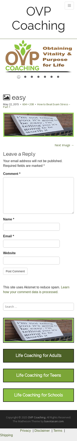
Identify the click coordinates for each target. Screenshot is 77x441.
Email (8, 236)
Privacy (25, 430)
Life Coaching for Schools (38, 395)
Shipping (6, 435)
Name (8, 219)
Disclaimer (42, 430)
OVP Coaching (38, 18)
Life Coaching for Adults (38, 355)
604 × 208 (28, 104)
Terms (57, 430)
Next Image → (64, 145)
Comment (11, 173)
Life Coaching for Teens (38, 375)
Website (9, 253)
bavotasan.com (54, 421)
